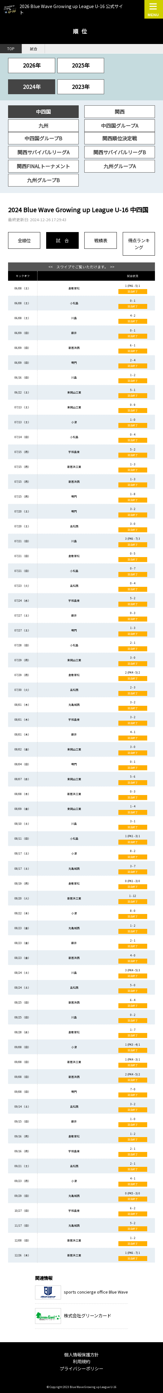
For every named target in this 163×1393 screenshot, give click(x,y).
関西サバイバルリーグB (119, 152)
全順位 (24, 240)
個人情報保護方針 (81, 1354)
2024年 (32, 86)
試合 (33, 48)
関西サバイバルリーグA (43, 152)
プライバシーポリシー (81, 1368)
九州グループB (43, 180)
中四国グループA (119, 125)
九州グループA (120, 166)
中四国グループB (43, 138)
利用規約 (81, 1361)
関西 (120, 111)
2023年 (81, 86)
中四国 (43, 111)
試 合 (62, 240)
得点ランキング (139, 243)
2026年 (32, 65)
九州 (43, 125)
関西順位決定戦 (119, 138)
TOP (11, 48)
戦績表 (100, 240)
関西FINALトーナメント (43, 166)
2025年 (81, 65)
